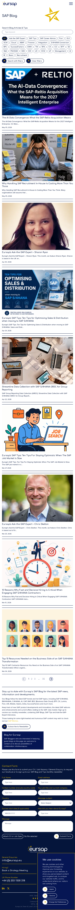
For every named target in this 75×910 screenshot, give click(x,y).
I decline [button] (52, 895)
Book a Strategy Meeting (15, 870)
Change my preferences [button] (57, 902)
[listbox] (55, 803)
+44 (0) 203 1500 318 (13, 880)
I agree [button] (51, 889)
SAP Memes (13, 721)
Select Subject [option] (46, 803)
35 (43, 679)
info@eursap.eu (21, 746)
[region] (23, 740)
